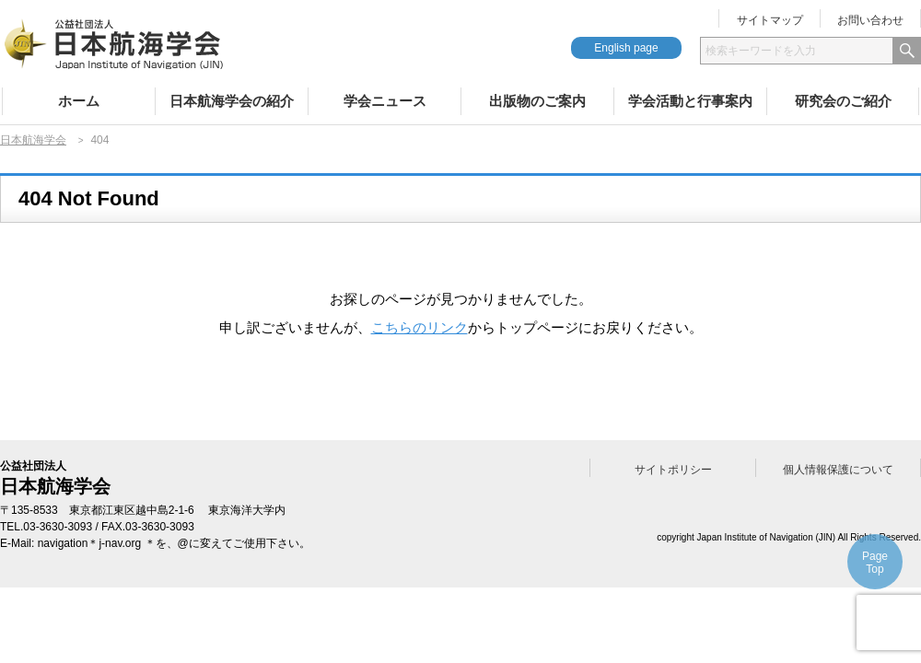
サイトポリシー (673, 469)
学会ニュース (385, 101)
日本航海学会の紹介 (231, 101)
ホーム (78, 101)
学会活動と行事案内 (690, 101)
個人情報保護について (838, 469)
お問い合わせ (870, 20)
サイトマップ (770, 20)
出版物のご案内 (537, 101)
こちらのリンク (419, 327)
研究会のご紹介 (843, 101)
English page (626, 47)
